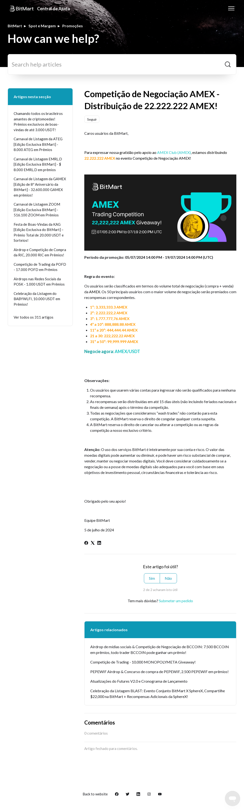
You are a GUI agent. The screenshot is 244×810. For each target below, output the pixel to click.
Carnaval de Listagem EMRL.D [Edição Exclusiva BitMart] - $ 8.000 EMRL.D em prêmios (38, 164)
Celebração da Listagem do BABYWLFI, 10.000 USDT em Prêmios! (37, 298)
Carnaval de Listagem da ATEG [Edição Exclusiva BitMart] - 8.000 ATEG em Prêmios (38, 144)
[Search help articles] (122, 64)
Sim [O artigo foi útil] (152, 578)
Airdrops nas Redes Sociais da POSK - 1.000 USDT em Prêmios (39, 282)
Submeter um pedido (176, 600)
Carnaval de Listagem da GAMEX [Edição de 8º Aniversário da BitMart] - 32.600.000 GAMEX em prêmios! (40, 187)
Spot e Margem (42, 25)
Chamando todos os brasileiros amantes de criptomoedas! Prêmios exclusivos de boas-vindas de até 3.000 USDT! (38, 121)
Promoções (72, 25)
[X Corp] (93, 543)
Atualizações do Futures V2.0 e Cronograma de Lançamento (138, 681)
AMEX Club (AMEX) (174, 152)
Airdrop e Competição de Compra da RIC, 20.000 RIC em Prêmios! (40, 252)
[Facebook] (86, 543)
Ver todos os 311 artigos (33, 317)
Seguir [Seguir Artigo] (92, 119)
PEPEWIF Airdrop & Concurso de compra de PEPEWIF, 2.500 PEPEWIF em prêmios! (159, 671)
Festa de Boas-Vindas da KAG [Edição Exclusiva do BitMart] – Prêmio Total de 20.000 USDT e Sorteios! (39, 232)
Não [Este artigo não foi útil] (168, 578)
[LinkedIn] (99, 543)
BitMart (15, 25)
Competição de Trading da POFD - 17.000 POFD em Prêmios (40, 267)
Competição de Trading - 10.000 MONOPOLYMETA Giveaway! (143, 662)
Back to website (95, 794)
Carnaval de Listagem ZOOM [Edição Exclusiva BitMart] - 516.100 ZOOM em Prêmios (37, 209)
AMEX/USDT (127, 351)
